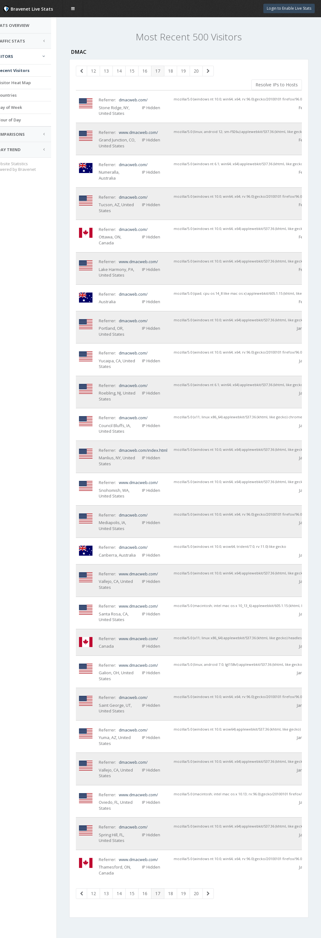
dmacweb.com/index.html (149, 450)
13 (112, 71)
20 (202, 71)
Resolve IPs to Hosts (276, 85)
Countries (19, 95)
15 (138, 71)
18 (176, 71)
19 (189, 71)
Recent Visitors (25, 70)
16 (151, 71)
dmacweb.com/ (139, 100)
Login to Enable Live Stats (289, 8)
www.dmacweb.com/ (144, 132)
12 (99, 71)
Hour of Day (21, 120)
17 (163, 71)
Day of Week (21, 107)
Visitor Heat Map (26, 82)
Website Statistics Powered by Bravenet (27, 166)
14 (125, 71)
